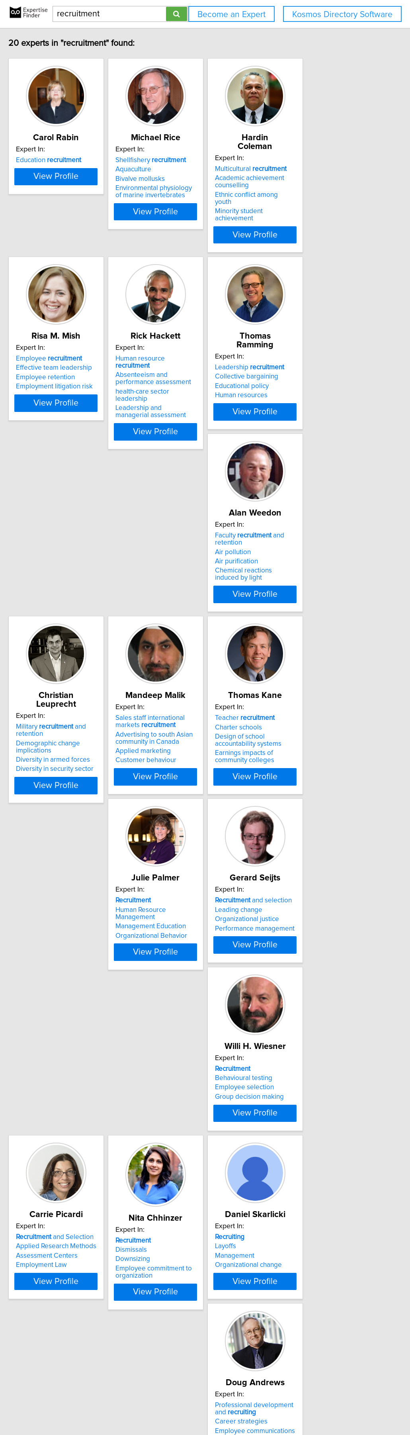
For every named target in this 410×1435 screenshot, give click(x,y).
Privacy (274, 1406)
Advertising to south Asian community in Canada (310, 554)
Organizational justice (304, 739)
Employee (66, 347)
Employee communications (193, 1120)
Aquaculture (171, 169)
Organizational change (66, 1122)
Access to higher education (312, 1110)
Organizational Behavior (189, 748)
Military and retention (202, 533)
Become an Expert (231, 14)
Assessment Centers (184, 926)
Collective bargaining (304, 356)
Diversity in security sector (191, 568)
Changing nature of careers (74, 1320)
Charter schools (56, 729)
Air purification (54, 552)
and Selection (191, 907)
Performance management (312, 748)
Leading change (296, 729)
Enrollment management (309, 1120)
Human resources (298, 374)
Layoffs (44, 1103)
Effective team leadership (71, 356)
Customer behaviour (302, 576)
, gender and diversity (200, 1281)
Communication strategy (189, 1316)
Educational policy (299, 365)
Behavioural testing (62, 916)
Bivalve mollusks (177, 178)
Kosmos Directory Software (342, 14)
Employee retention (62, 365)
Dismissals (288, 920)
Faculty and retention (82, 533)
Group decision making (67, 935)
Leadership (307, 347)
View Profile (83, 218)
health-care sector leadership (196, 372)
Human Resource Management (198, 729)
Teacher (63, 720)
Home (252, 1406)
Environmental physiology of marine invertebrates (195, 191)
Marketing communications (193, 1129)
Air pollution (51, 543)
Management (53, 1113)
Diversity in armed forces (190, 559)
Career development (64, 1294)
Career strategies (179, 1110)
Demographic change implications (185, 546)
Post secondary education (310, 1129)
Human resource (195, 347)
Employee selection (62, 926)
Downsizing (289, 929)
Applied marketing (300, 566)
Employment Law (178, 935)
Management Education (188, 739)
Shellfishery (188, 160)
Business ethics (176, 1290)
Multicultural (308, 160)
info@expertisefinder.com (207, 1406)
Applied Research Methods (193, 916)
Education (66, 160)
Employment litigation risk (71, 374)
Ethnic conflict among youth (312, 186)
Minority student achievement (316, 195)
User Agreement (308, 1406)
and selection (310, 720)
